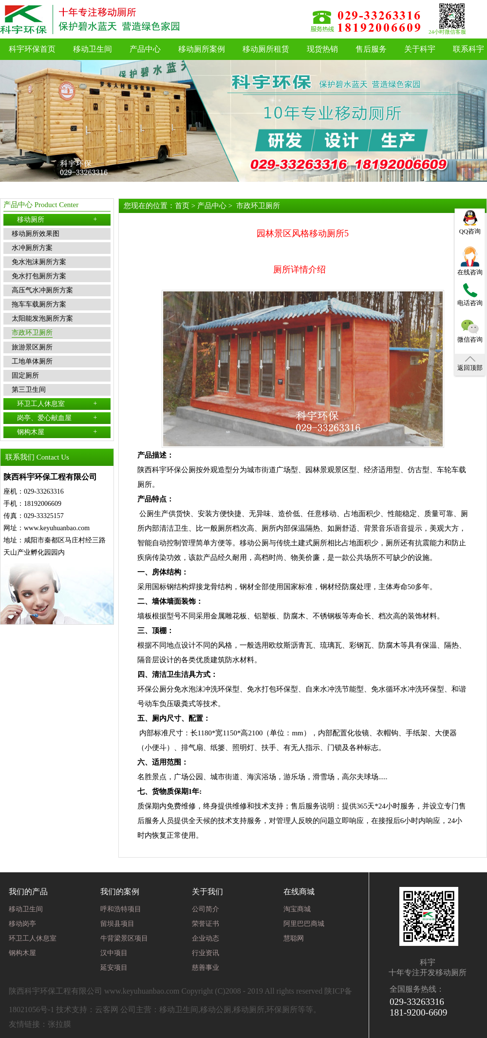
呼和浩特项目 (120, 909)
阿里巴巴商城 (303, 923)
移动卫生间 (92, 49)
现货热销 (322, 49)
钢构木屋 (57, 432)
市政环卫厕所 (258, 206)
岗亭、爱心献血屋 (57, 418)
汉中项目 (114, 953)
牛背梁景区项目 (124, 938)
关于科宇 (419, 49)
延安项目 (114, 967)
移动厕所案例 (201, 49)
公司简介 (205, 909)
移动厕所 (57, 219)
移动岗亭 (22, 923)
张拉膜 (59, 1024)
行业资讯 (205, 953)
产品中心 (145, 49)
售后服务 (371, 49)
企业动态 (205, 938)
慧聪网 (293, 938)
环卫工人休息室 (57, 403)
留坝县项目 (117, 923)
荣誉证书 (205, 923)
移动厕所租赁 (266, 49)
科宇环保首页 (32, 49)
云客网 (106, 1009)
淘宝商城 (297, 909)
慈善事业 (205, 967)
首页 (182, 206)
